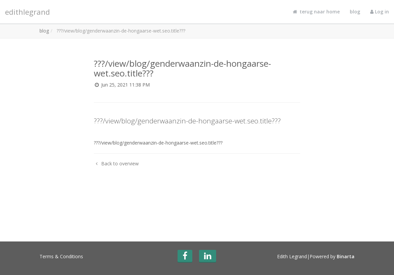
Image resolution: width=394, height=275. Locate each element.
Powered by (332, 256)
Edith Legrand (292, 256)
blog (355, 11)
